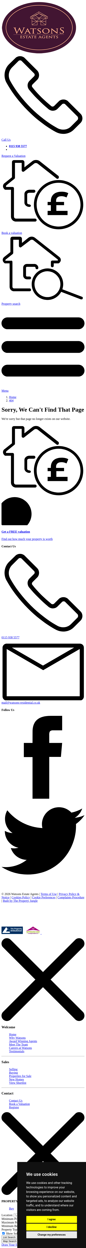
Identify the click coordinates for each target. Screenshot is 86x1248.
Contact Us (16, 1100)
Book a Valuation (19, 1104)
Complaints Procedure (70, 897)
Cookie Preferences (43, 897)
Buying (13, 1072)
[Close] (43, 1020)
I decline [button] (52, 1227)
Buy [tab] (11, 1208)
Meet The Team (18, 1044)
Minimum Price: (11, 1218)
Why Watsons (17, 1037)
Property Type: (10, 1229)
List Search (9, 1237)
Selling (13, 1069)
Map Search (10, 1241)
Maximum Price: (12, 1222)
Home (12, 1034)
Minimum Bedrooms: (14, 1226)
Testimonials (16, 1051)
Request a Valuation (14, 155)
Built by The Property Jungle (20, 900)
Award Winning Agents (23, 1041)
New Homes (16, 1079)
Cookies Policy (21, 897)
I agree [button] (52, 1219)
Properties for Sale (20, 1076)
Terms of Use (49, 894)
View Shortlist (17, 1082)
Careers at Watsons (20, 1047)
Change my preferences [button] (52, 1234)
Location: (7, 1215)
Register (14, 1107)
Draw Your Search (13, 1244)
